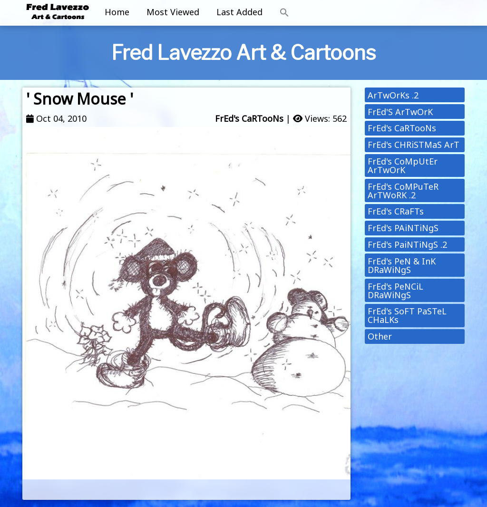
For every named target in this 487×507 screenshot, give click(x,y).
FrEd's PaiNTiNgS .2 (407, 244)
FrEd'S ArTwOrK (400, 111)
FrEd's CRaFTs (396, 211)
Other (380, 336)
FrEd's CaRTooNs (249, 118)
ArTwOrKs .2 (393, 95)
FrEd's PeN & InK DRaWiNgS (402, 265)
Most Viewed (172, 12)
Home (117, 12)
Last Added (239, 12)
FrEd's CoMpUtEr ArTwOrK (403, 166)
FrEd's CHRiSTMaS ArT (413, 144)
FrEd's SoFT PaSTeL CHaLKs (407, 315)
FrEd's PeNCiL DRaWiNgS (395, 291)
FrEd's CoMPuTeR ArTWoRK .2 (403, 191)
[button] (284, 13)
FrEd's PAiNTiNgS (403, 228)
